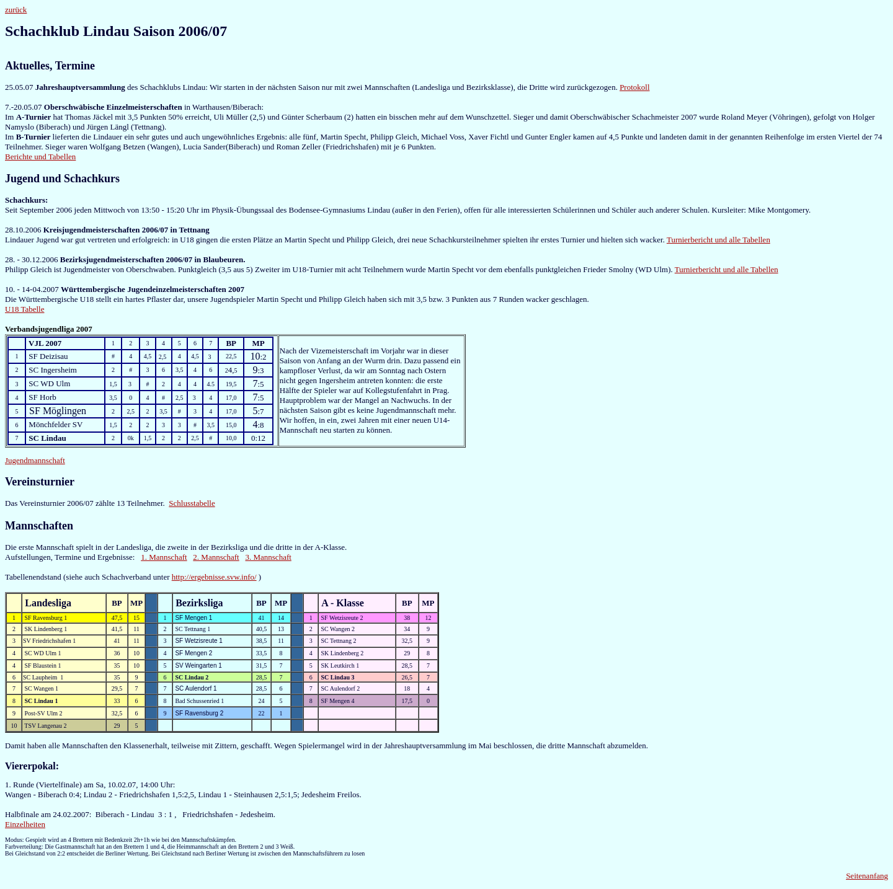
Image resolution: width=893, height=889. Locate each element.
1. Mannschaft (164, 557)
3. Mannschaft (268, 557)
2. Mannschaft (216, 557)
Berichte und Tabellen (40, 156)
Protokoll (634, 87)
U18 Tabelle (24, 309)
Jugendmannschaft (35, 460)
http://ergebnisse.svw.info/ (214, 577)
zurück (16, 9)
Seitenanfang (867, 875)
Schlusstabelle (192, 503)
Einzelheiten (25, 824)
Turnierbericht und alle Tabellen (718, 239)
